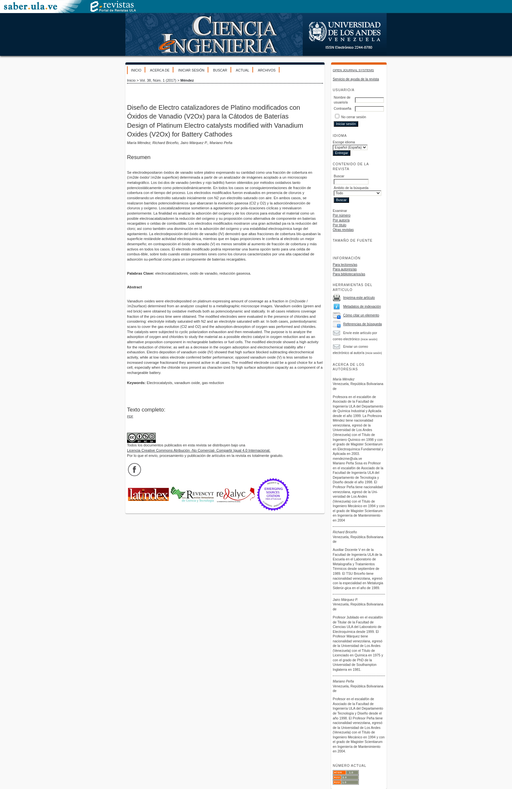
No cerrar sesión (353, 117)
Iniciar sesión (191, 70)
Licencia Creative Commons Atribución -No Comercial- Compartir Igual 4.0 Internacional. (198, 450)
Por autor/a (341, 220)
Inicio (136, 70)
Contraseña (342, 108)
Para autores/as (345, 269)
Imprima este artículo (359, 297)
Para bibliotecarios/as (349, 274)
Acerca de (159, 70)
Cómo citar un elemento (361, 315)
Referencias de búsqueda (362, 324)
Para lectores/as (345, 264)
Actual (242, 70)
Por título (339, 225)
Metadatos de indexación (362, 306)
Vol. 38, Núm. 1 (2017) (158, 80)
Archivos (267, 70)
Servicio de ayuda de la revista (356, 79)
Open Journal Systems (353, 70)
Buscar (220, 70)
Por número (341, 215)
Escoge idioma (344, 142)
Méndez (187, 80)
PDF (130, 416)
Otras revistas (343, 230)
